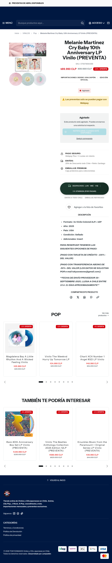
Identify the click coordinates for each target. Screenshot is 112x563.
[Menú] (7, 23)
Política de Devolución (12, 531)
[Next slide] (106, 382)
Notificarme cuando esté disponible (82, 132)
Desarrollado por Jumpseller (39, 554)
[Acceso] (97, 23)
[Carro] (108, 23)
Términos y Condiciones (13, 528)
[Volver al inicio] (56, 480)
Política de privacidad (12, 535)
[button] (41, 382)
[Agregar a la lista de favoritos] (84, 207)
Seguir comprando (84, 139)
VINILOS (26, 33)
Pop (35, 33)
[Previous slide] (5, 382)
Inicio (17, 33)
